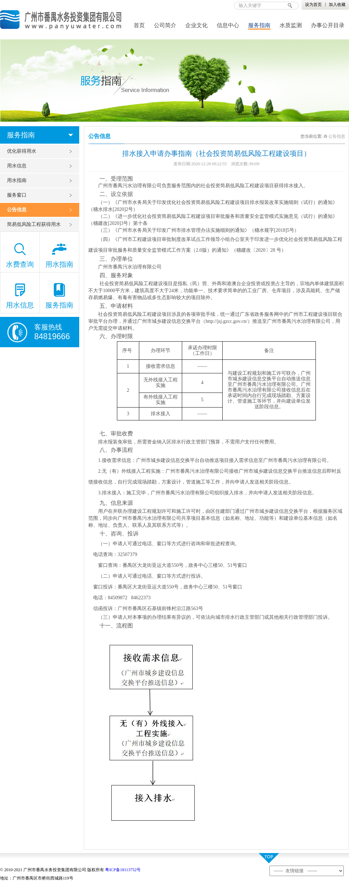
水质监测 (291, 25)
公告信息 (17, 209)
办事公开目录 (327, 25)
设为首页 (313, 4)
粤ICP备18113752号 (123, 869)
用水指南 (17, 180)
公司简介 (165, 25)
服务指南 (259, 25)
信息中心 (228, 25)
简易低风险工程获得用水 (34, 224)
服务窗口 (17, 195)
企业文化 (196, 25)
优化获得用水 (21, 151)
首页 (139, 25)
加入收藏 (337, 4)
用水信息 (17, 165)
